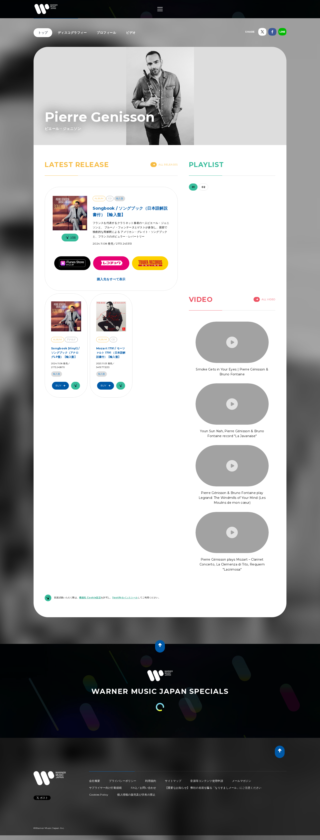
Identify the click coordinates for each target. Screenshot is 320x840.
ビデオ (131, 33)
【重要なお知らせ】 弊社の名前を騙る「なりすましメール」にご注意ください (213, 787)
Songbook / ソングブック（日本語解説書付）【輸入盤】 (130, 211)
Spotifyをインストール (125, 597)
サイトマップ (173, 780)
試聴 (70, 237)
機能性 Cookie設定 (90, 597)
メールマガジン (241, 780)
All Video (264, 299)
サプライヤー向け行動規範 (105, 787)
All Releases (164, 164)
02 (203, 187)
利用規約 (150, 780)
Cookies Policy (98, 794)
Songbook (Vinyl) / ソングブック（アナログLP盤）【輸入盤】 (65, 352)
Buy (62, 386)
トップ (43, 33)
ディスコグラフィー (72, 33)
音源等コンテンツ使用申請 (206, 780)
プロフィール (106, 33)
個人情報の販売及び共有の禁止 (136, 794)
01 (193, 187)
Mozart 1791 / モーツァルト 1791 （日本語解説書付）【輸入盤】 (111, 352)
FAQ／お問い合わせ (143, 787)
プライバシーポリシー (122, 780)
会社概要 (94, 780)
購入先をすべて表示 (111, 279)
